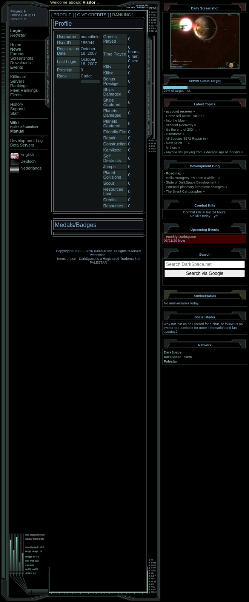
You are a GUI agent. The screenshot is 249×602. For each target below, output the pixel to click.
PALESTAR (98, 262)
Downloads (20, 62)
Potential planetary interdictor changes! (195, 187)
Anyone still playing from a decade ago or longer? (203, 152)
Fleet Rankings (24, 90)
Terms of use (66, 259)
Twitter (168, 328)
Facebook (186, 328)
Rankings (19, 85)
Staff (14, 113)
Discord (198, 324)
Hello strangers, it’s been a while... (192, 178)
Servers (17, 81)
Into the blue (175, 120)
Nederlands (31, 168)
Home (15, 44)
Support (17, 109)
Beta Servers (22, 145)
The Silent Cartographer (184, 191)
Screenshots (21, 58)
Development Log (26, 140)
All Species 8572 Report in (186, 138)
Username (174, 134)
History (16, 104)
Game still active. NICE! (184, 116)
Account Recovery (179, 125)
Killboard (18, 76)
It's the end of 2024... (182, 129)
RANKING (121, 14)
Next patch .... (176, 143)
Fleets (16, 95)
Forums (17, 53)
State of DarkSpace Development (191, 182)
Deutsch (27, 161)
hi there (171, 148)
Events (16, 67)
